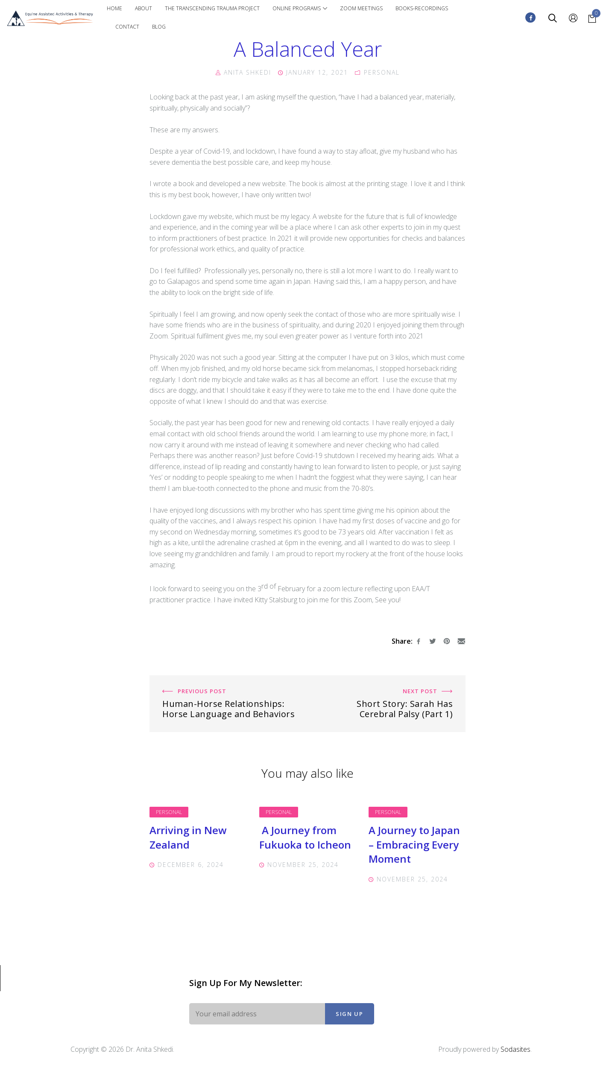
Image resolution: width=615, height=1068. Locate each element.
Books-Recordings (421, 8)
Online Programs (299, 8)
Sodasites (515, 1049)
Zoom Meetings (361, 8)
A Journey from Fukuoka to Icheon (305, 837)
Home (114, 8)
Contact (127, 26)
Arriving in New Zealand (188, 837)
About (143, 8)
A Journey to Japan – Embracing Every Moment (414, 844)
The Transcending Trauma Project (212, 8)
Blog (159, 26)
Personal (169, 812)
